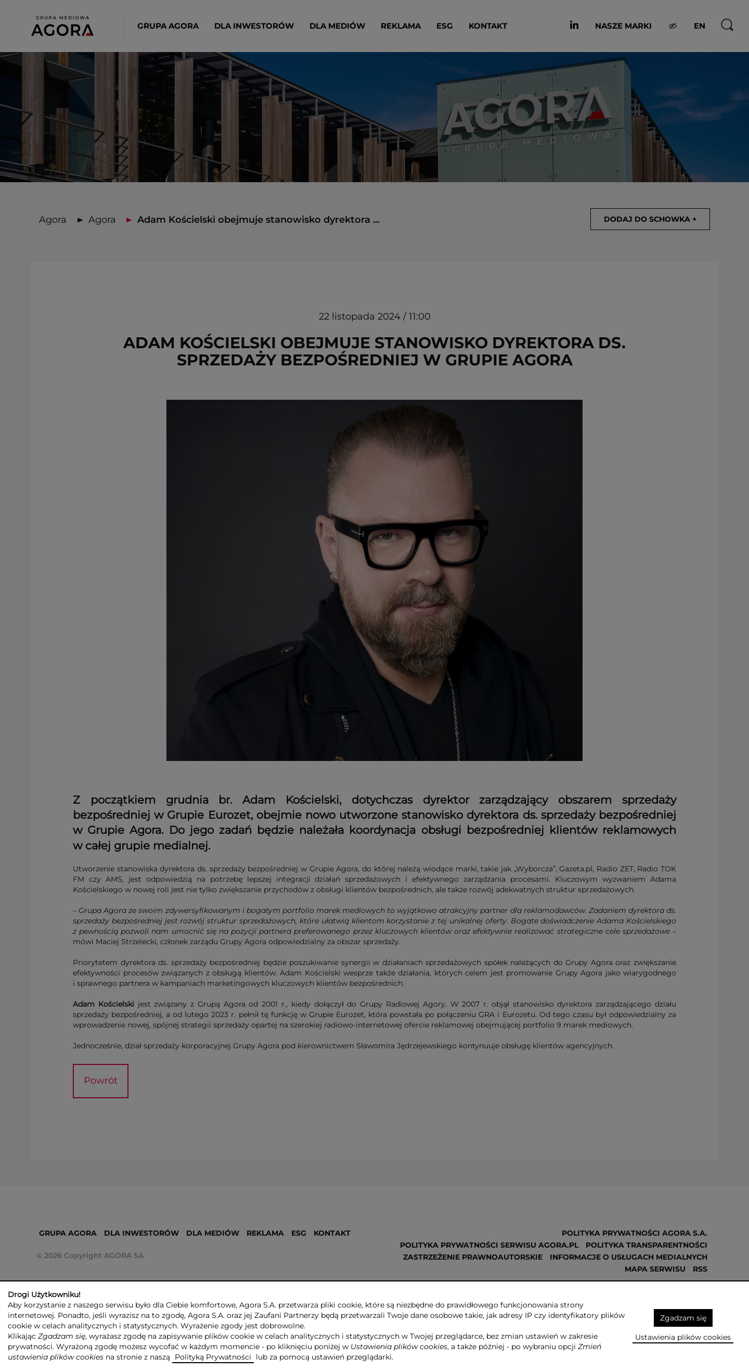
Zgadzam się (683, 1318)
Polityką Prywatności (213, 1357)
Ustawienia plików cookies (683, 1337)
